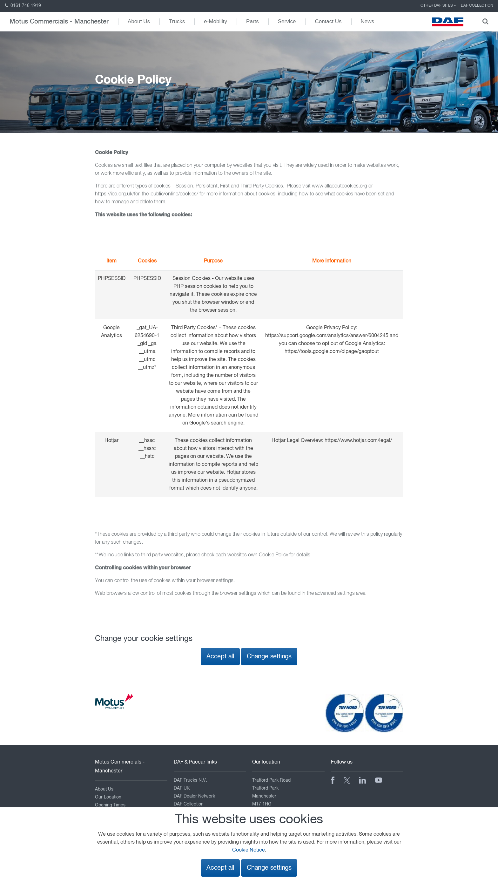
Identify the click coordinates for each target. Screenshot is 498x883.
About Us (139, 21)
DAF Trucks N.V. (190, 780)
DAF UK (182, 788)
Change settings (269, 656)
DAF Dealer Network (194, 796)
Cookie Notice (248, 850)
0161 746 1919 (23, 5)
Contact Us (328, 21)
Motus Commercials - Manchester (59, 21)
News (367, 21)
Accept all (220, 656)
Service (287, 21)
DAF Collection (477, 6)
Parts (252, 21)
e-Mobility (215, 21)
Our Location (108, 797)
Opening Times (110, 805)
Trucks (177, 21)
